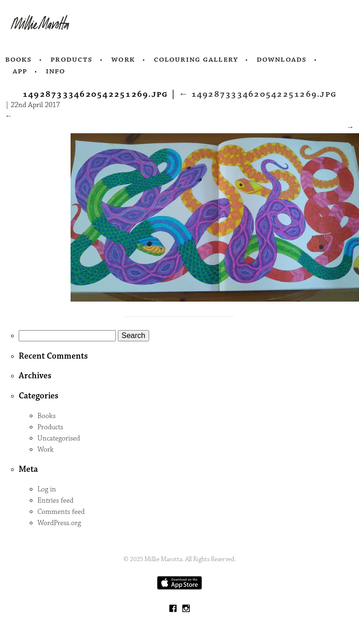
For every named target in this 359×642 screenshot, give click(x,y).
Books (18, 59)
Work (123, 59)
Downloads (282, 59)
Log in (46, 489)
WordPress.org (59, 523)
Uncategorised (58, 438)
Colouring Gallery (196, 59)
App (20, 71)
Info (55, 71)
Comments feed (61, 511)
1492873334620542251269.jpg (258, 94)
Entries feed (55, 500)
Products (71, 59)
